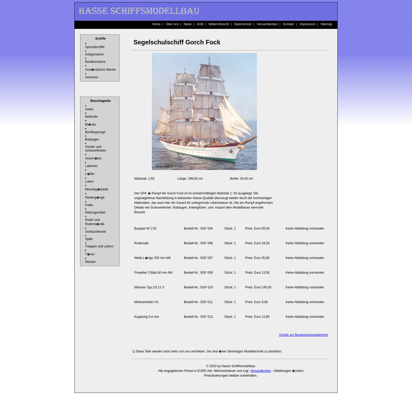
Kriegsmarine (94, 54)
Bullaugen (92, 139)
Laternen (91, 166)
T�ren (90, 254)
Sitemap (326, 24)
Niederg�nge (95, 197)
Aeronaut (91, 77)
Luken (89, 181)
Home (156, 24)
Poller (89, 205)
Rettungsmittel (95, 212)
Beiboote (91, 116)
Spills (89, 239)
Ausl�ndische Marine (100, 69)
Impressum (307, 24)
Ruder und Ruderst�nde (95, 222)
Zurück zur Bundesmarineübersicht (303, 335)
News (188, 24)
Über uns (172, 24)
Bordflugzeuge (95, 132)
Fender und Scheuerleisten (95, 148)
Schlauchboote (95, 231)
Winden (90, 262)
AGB (200, 24)
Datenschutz (243, 24)
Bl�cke (90, 124)
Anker (89, 109)
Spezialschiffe (95, 47)
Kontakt (288, 24)
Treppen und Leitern (99, 246)
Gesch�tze (93, 158)
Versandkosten (267, 24)
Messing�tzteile (96, 189)
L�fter (90, 174)
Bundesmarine (95, 62)
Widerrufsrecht (218, 24)
